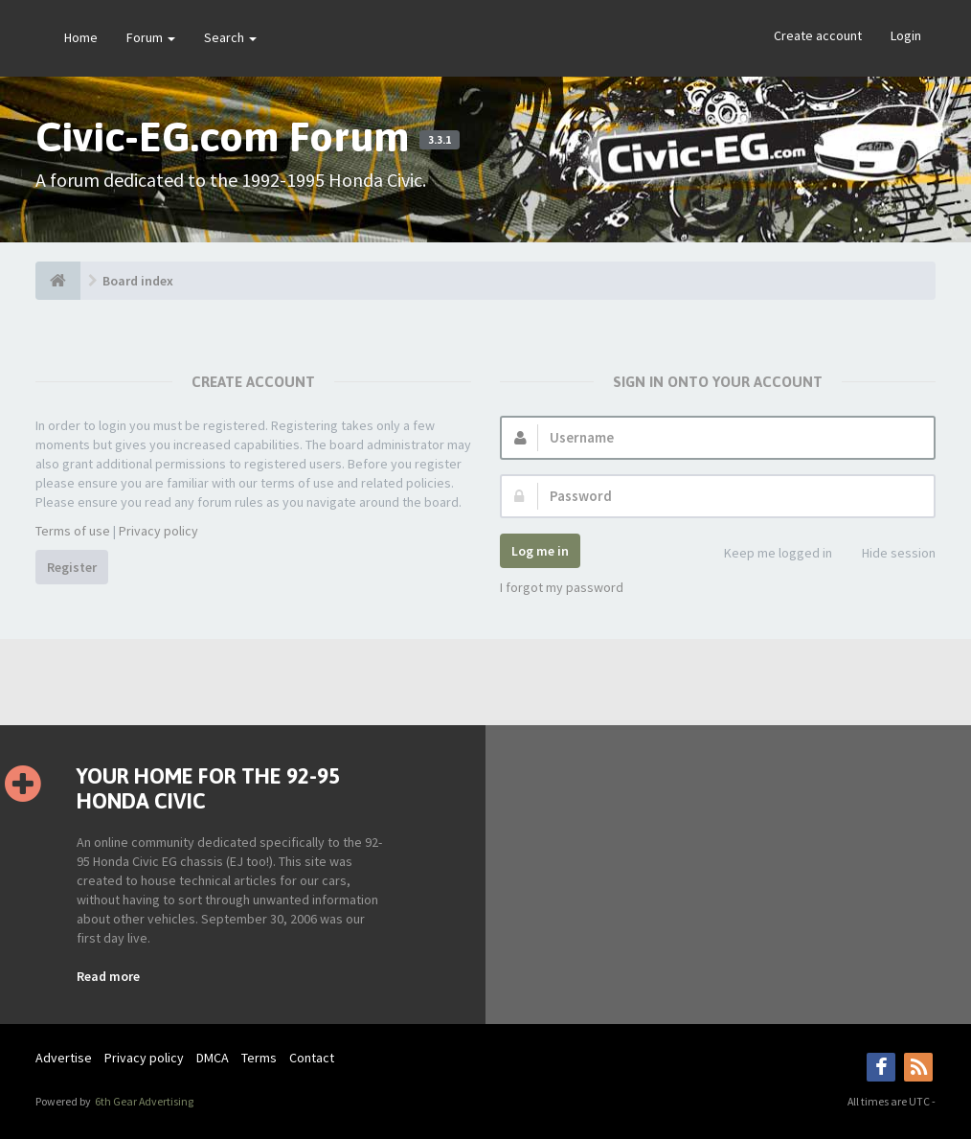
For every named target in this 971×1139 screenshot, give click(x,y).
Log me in (540, 550)
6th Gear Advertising (143, 1101)
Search (230, 37)
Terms (259, 1057)
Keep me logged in (767, 554)
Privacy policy (158, 530)
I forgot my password (561, 587)
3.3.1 (439, 140)
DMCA (212, 1057)
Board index (137, 280)
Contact (311, 1057)
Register (72, 567)
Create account (818, 35)
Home (81, 37)
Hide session (888, 554)
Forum (150, 37)
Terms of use (72, 530)
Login (906, 35)
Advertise (63, 1057)
